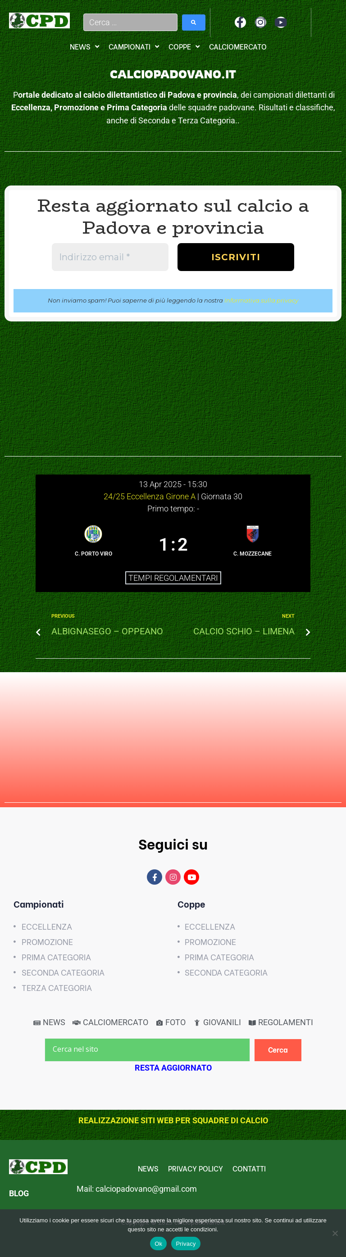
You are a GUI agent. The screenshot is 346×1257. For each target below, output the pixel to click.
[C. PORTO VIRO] (93, 545)
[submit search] (193, 22)
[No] (334, 1233)
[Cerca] (278, 1050)
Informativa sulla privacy (261, 300)
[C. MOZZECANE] (253, 545)
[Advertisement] (173, 393)
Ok (158, 1243)
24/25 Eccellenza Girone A (150, 496)
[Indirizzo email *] (110, 257)
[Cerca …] (130, 22)
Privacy (186, 1243)
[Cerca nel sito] (147, 1050)
